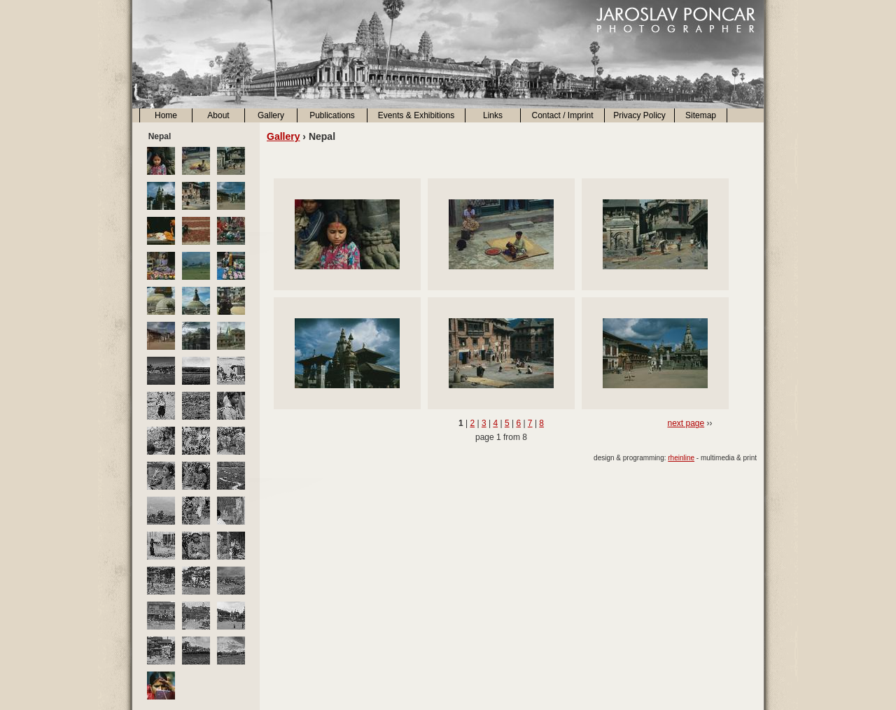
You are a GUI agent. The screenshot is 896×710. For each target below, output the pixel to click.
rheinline (681, 458)
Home (166, 115)
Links (493, 115)
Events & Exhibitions (416, 115)
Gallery (271, 115)
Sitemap (700, 115)
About (218, 115)
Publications (332, 115)
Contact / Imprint (562, 115)
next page (685, 423)
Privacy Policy (639, 115)
